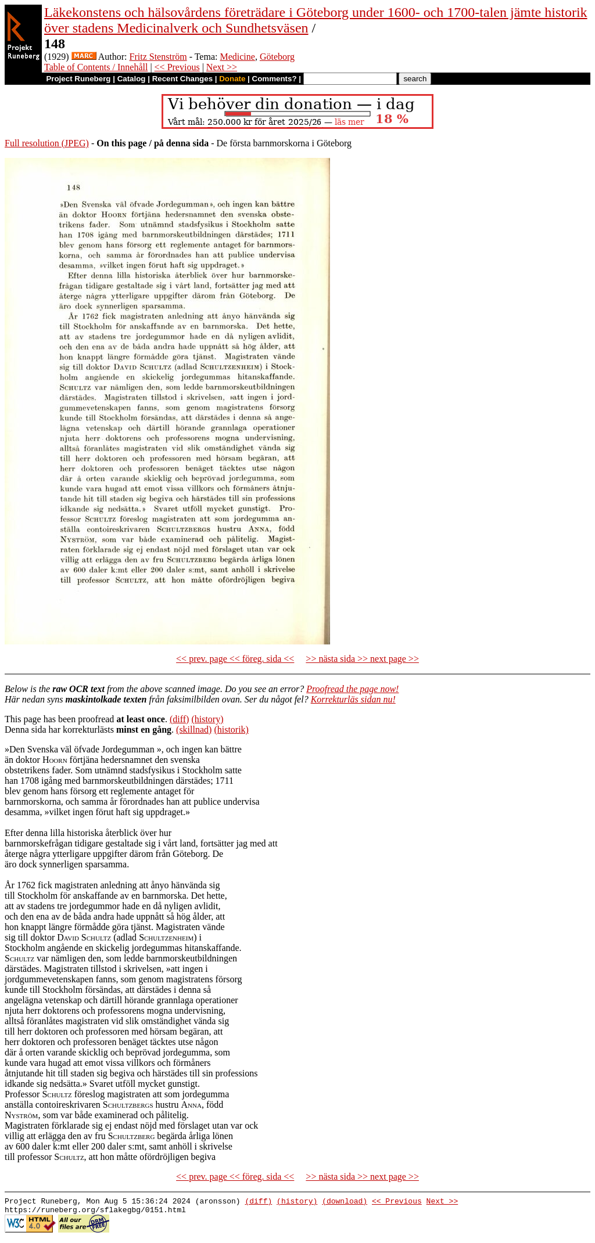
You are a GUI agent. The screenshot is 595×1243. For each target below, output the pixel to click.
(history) (207, 719)
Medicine (237, 57)
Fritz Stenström (158, 57)
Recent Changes (182, 78)
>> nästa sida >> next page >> (362, 659)
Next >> (221, 67)
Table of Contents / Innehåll (96, 67)
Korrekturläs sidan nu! (353, 699)
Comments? (274, 78)
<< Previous (177, 67)
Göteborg (277, 57)
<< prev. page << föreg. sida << (235, 659)
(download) (344, 1202)
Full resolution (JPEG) (47, 143)
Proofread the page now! (352, 689)
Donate (232, 78)
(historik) (231, 729)
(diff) (179, 719)
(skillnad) (194, 729)
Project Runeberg (78, 78)
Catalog (131, 78)
